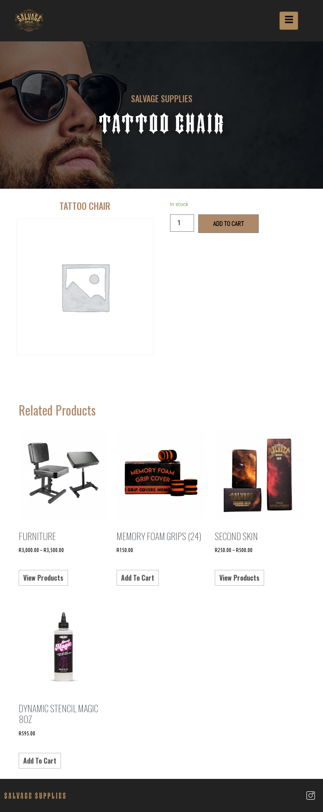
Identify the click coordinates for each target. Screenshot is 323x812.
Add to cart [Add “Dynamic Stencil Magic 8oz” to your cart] (39, 761)
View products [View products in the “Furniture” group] (43, 578)
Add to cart (228, 224)
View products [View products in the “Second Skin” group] (239, 578)
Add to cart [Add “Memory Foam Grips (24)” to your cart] (137, 578)
